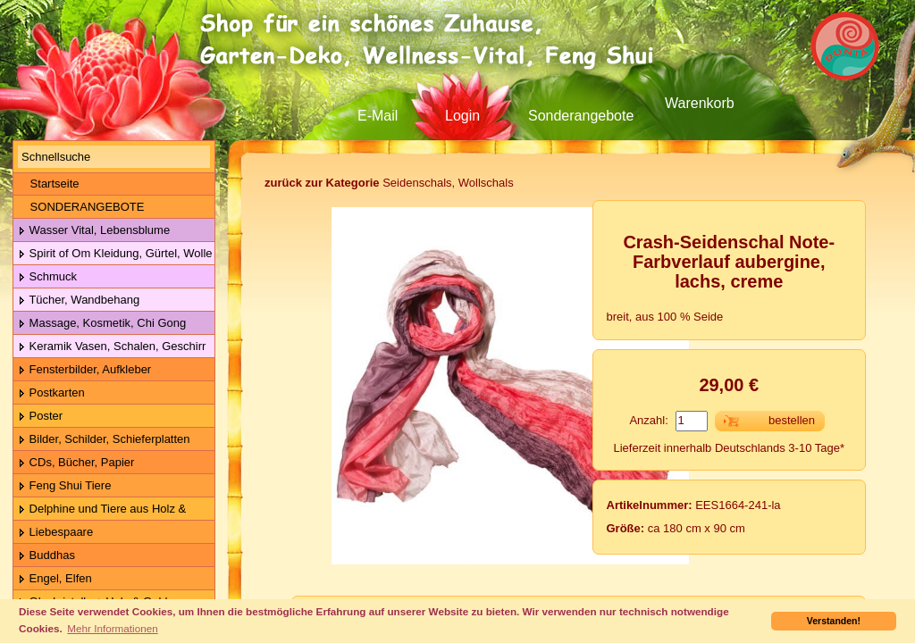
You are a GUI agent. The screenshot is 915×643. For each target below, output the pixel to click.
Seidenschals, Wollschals (389, 182)
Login (462, 115)
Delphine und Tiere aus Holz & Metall (99, 509)
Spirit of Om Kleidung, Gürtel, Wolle (115, 254)
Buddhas (46, 556)
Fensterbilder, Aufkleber (84, 370)
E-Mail (377, 115)
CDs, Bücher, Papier (76, 463)
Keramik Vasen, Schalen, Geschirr (112, 347)
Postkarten (51, 393)
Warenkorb (700, 103)
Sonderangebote (581, 115)
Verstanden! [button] (833, 620)
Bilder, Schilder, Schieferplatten (104, 440)
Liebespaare (55, 533)
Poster (40, 416)
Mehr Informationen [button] (112, 628)
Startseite (49, 183)
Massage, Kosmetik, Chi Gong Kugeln (99, 324)
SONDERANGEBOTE (81, 206)
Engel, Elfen (55, 579)
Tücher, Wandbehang (78, 300)
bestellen (791, 420)
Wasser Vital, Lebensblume (94, 231)
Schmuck (47, 277)
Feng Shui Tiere (64, 486)
